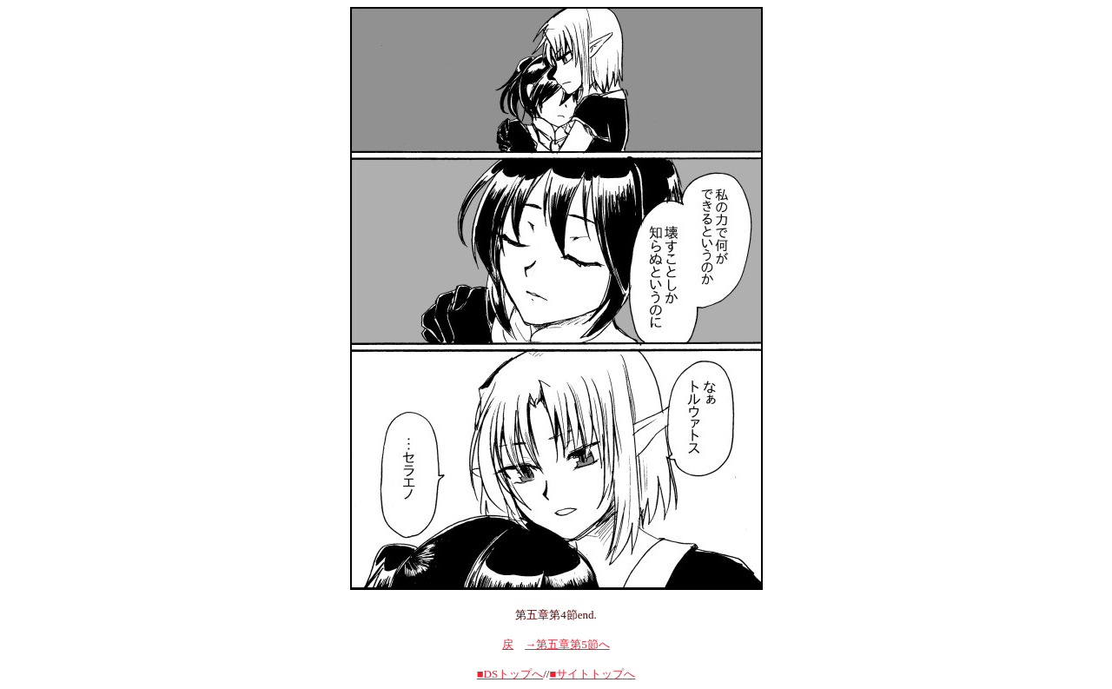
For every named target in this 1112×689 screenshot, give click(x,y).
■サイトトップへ (592, 673)
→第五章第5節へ (567, 644)
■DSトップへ (510, 673)
